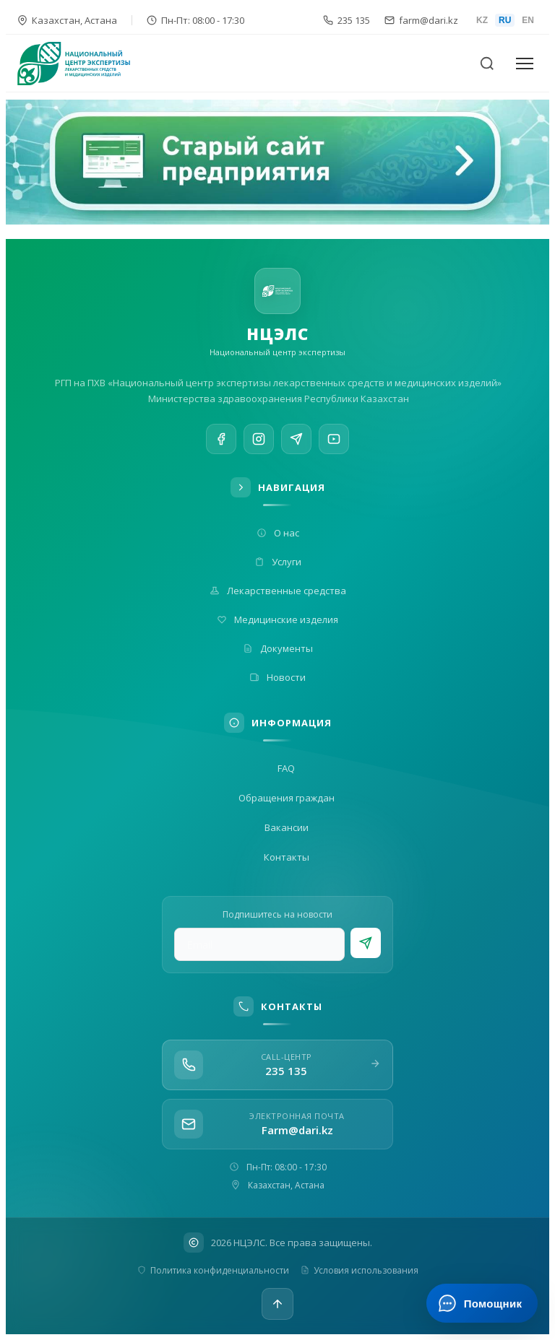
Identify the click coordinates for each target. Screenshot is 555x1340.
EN (528, 20)
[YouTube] (334, 450)
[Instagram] (259, 442)
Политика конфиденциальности (213, 1270)
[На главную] (82, 63)
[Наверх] (277, 1304)
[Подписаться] (365, 943)
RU (505, 20)
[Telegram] (296, 445)
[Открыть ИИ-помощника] (482, 1303)
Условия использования (359, 1270)
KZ (482, 20)
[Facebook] (221, 440)
